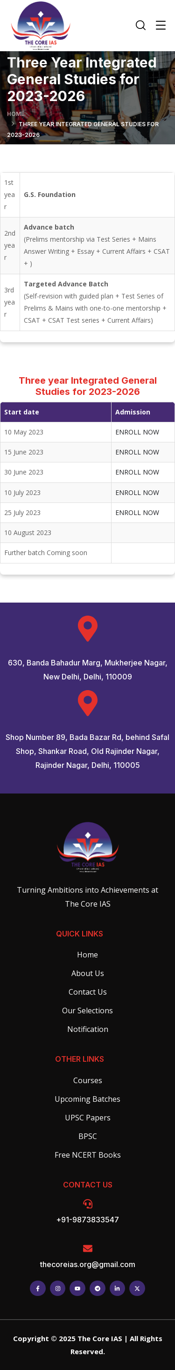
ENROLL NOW (137, 431)
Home (15, 113)
